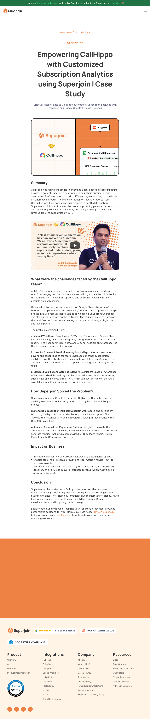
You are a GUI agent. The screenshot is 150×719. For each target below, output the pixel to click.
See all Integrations (52, 699)
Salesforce (48, 664)
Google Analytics (51, 672)
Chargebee (48, 668)
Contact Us (83, 668)
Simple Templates (121, 677)
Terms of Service (85, 690)
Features (11, 668)
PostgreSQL (48, 685)
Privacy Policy (84, 681)
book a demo (64, 515)
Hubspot (47, 659)
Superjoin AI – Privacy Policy (91, 694)
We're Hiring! (84, 664)
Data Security (84, 672)
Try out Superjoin (104, 511)
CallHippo (86, 32)
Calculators (118, 672)
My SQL (46, 690)
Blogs (115, 659)
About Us (82, 659)
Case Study (73, 32)
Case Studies (119, 664)
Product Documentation (18, 672)
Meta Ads (47, 681)
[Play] (75, 245)
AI (8, 664)
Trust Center (84, 677)
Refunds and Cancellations (90, 685)
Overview (11, 659)
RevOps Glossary (121, 681)
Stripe (45, 694)
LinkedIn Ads (48, 677)
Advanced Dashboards (123, 668)
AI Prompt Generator (122, 685)
